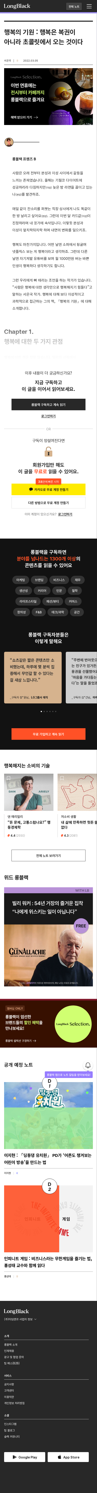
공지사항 (9, 1384)
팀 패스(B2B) (12, 1363)
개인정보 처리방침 (14, 1403)
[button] (41, 711)
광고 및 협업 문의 (14, 1357)
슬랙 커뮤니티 (12, 1436)
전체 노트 (74, 6)
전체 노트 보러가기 (48, 855)
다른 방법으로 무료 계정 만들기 (48, 502)
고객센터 (9, 1390)
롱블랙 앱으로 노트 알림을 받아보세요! (69, 1075)
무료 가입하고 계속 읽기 (48, 734)
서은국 (7, 60)
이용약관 (9, 1397)
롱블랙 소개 (10, 1344)
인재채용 (9, 1351)
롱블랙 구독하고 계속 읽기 (48, 404)
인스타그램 (10, 1424)
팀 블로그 (9, 1430)
